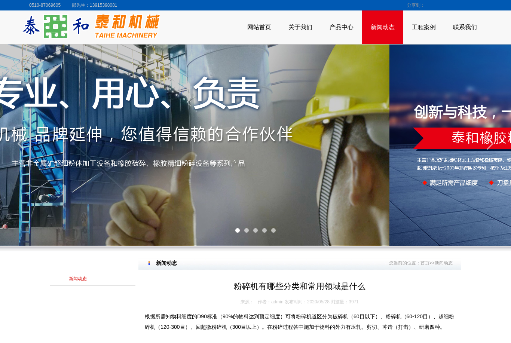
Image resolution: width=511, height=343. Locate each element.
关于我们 (300, 27)
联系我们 (465, 27)
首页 (424, 263)
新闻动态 (383, 27)
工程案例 (424, 27)
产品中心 (342, 27)
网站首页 (259, 27)
